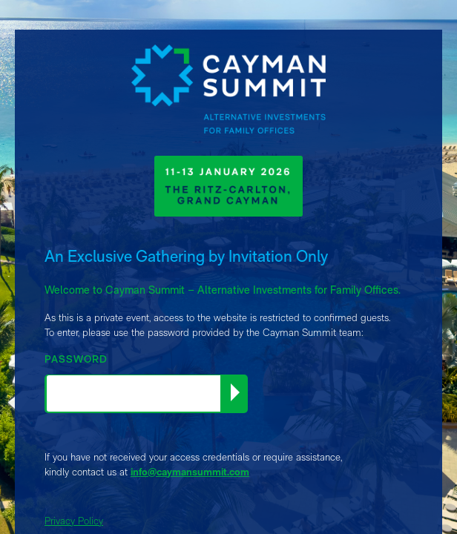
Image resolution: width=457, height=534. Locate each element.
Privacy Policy (74, 521)
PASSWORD (76, 359)
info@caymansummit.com (190, 472)
